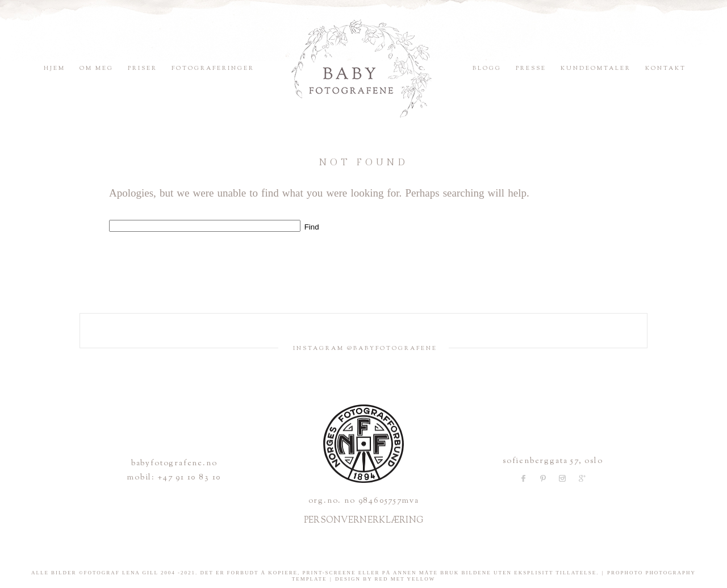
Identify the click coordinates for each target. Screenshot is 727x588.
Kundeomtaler (596, 68)
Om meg (97, 68)
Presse (531, 68)
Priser (142, 68)
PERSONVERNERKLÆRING (364, 521)
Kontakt (665, 68)
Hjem (54, 68)
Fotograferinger (213, 68)
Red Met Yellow (405, 579)
